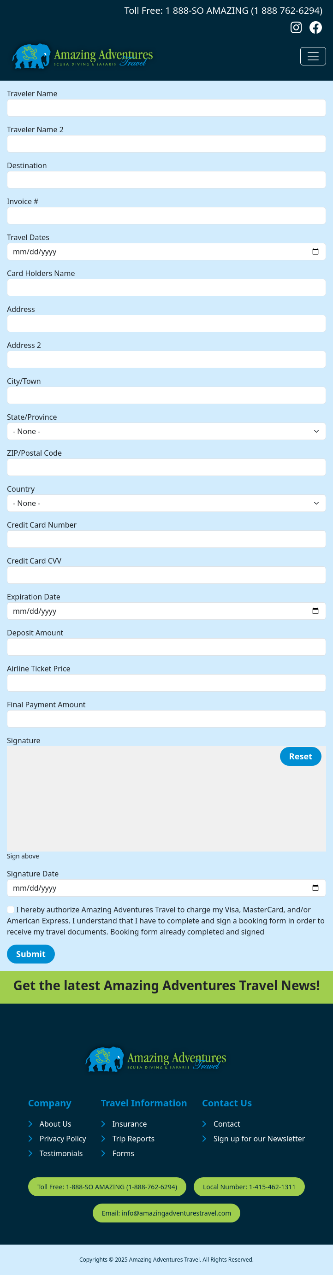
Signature (24, 740)
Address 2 (24, 345)
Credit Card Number (42, 525)
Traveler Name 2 (35, 129)
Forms (123, 1153)
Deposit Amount (35, 633)
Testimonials (61, 1153)
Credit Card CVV (34, 561)
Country (21, 489)
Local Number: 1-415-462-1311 (249, 1186)
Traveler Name (32, 93)
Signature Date (33, 874)
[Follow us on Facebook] (316, 30)
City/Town (24, 381)
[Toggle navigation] (313, 56)
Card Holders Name (41, 273)
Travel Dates (28, 237)
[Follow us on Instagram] (296, 30)
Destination (27, 165)
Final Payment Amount (46, 704)
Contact (227, 1124)
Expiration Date (33, 597)
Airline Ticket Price (39, 669)
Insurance (130, 1124)
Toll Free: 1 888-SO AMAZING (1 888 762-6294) (223, 10)
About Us (55, 1124)
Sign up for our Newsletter (259, 1139)
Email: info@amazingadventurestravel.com (167, 1213)
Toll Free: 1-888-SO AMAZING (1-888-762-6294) (107, 1186)
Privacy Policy (63, 1139)
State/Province (32, 417)
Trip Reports (134, 1139)
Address (21, 309)
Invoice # (22, 201)
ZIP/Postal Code (34, 453)
